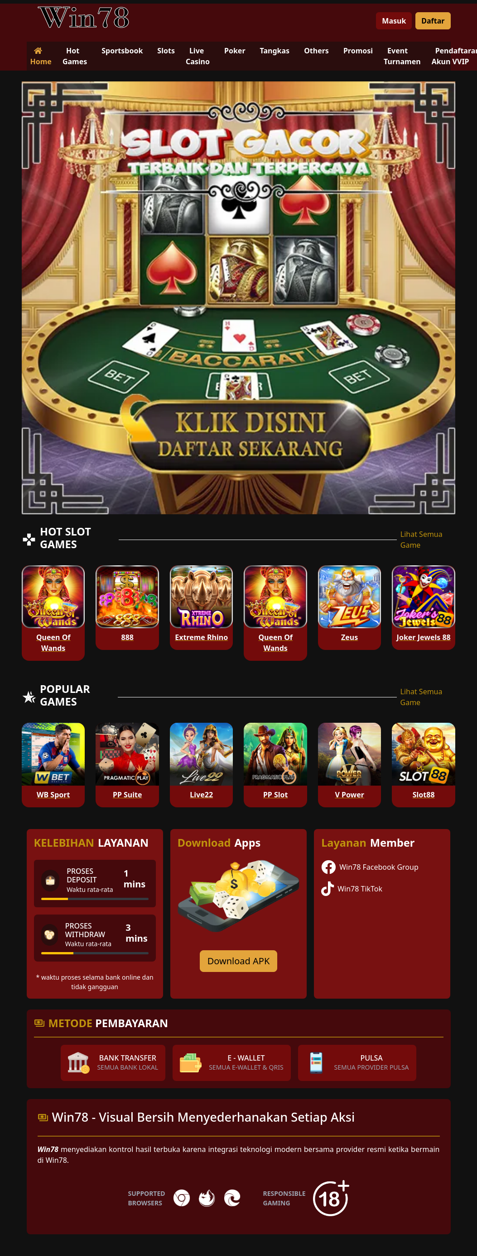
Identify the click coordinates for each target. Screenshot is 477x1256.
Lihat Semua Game (421, 539)
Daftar (432, 21)
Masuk (394, 21)
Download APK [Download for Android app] (238, 961)
